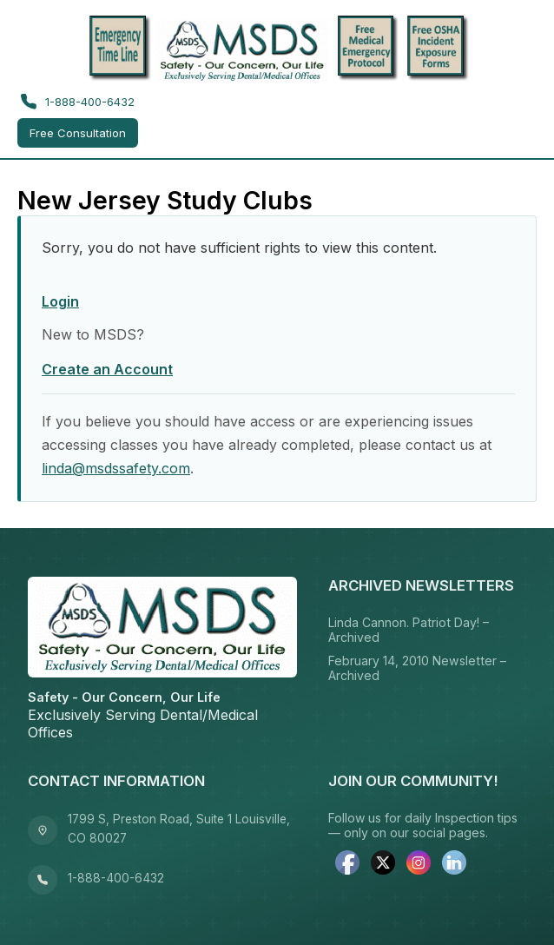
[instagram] (418, 864)
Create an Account (107, 369)
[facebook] (347, 864)
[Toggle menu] (517, 121)
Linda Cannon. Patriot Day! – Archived (408, 629)
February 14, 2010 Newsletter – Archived (417, 668)
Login (60, 301)
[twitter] (383, 864)
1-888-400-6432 (78, 101)
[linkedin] (454, 864)
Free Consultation (78, 133)
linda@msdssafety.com (116, 468)
